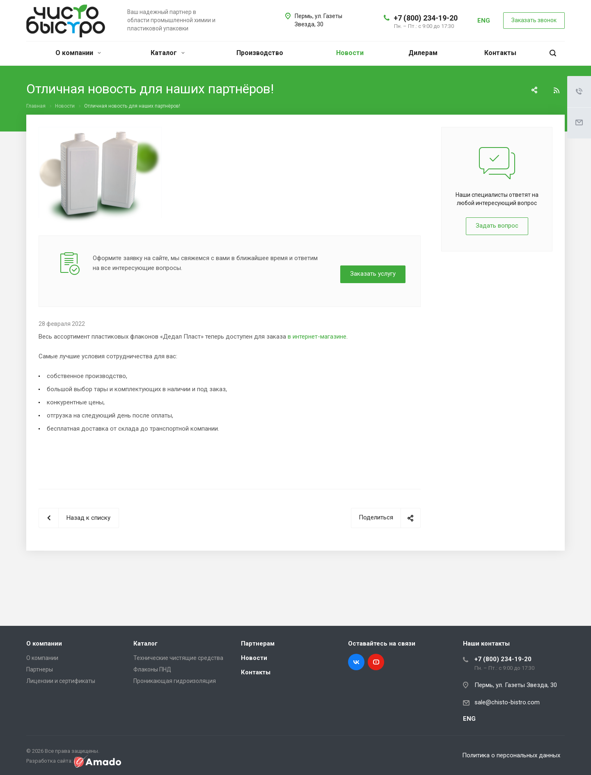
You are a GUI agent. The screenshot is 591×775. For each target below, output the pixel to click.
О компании (78, 53)
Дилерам (423, 53)
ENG (483, 20)
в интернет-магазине (317, 336)
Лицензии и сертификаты (60, 681)
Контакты (500, 53)
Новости (350, 53)
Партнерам (258, 643)
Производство (259, 53)
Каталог (168, 53)
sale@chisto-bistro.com (507, 702)
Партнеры (39, 669)
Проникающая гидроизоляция (174, 681)
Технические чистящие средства (178, 658)
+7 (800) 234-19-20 (426, 18)
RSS (556, 90)
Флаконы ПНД (152, 669)
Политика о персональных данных (512, 755)
